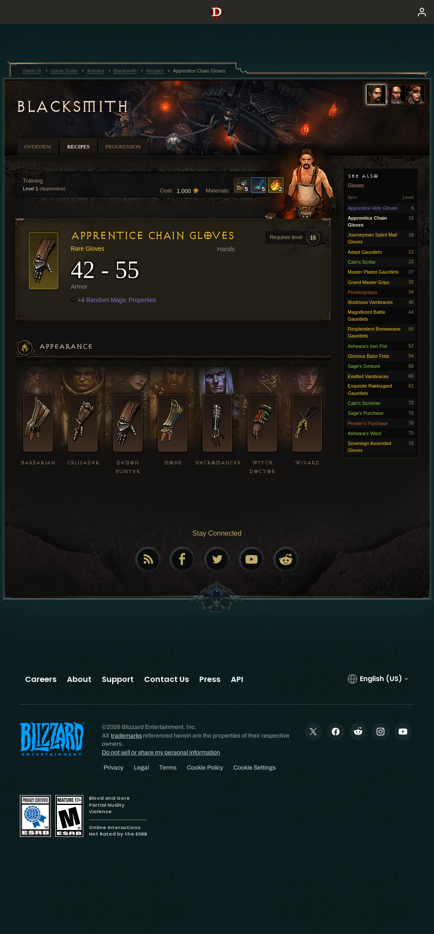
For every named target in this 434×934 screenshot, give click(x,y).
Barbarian (38, 463)
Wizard (307, 463)
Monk (173, 463)
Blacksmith (72, 107)
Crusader (83, 463)
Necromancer (218, 463)
